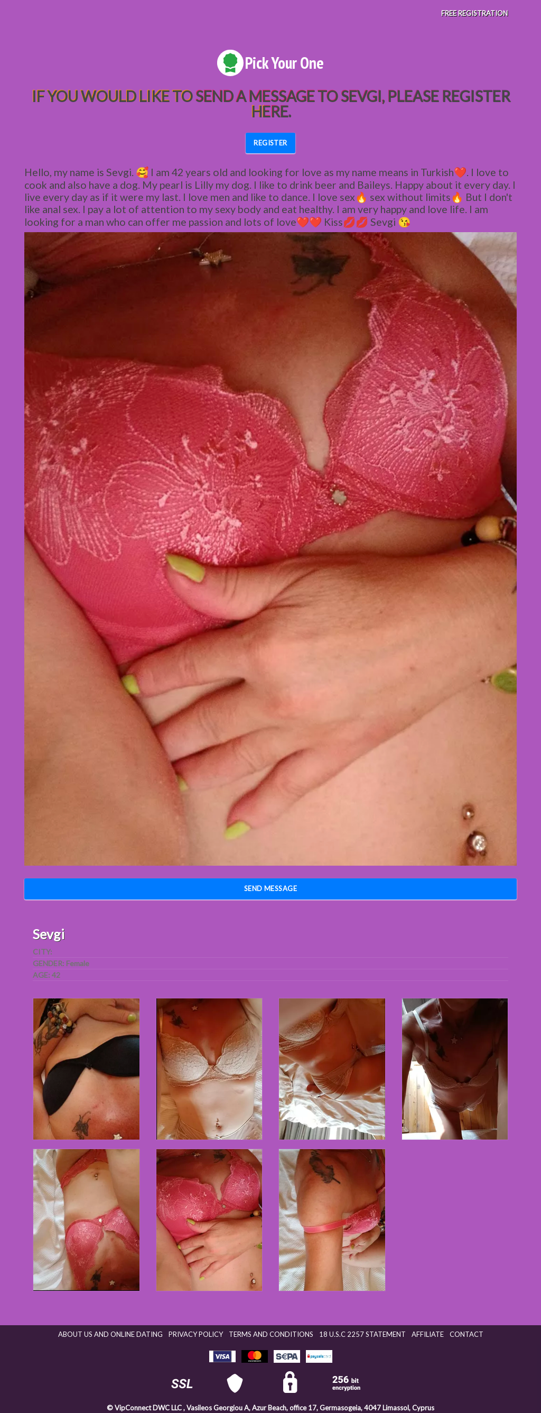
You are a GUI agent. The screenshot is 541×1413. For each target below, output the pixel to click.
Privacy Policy (196, 1334)
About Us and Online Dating (110, 1334)
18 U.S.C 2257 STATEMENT (362, 1334)
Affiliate (428, 1334)
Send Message (270, 888)
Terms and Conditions (271, 1334)
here (269, 111)
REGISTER (270, 143)
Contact (466, 1334)
